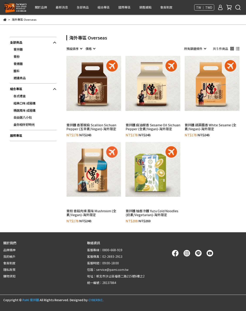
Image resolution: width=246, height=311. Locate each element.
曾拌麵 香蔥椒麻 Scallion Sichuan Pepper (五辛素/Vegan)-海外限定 (91, 127)
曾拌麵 (18, 49)
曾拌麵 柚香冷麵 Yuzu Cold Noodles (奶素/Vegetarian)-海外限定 (152, 213)
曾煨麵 (18, 64)
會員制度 (166, 7)
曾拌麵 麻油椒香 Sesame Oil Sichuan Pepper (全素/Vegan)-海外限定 (153, 127)
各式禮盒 (19, 96)
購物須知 (9, 276)
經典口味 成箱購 (24, 103)
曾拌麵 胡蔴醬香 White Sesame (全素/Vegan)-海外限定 (210, 127)
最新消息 (62, 7)
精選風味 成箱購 (24, 110)
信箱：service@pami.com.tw (107, 269)
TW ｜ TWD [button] (204, 7)
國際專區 (124, 7)
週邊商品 (19, 78)
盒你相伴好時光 (24, 124)
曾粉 (16, 56)
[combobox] (74, 49)
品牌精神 (9, 250)
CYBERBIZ (95, 300)
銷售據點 (145, 7)
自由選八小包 (22, 117)
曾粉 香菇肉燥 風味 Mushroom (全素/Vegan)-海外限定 (91, 213)
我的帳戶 (9, 256)
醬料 (16, 71)
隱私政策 (9, 269)
